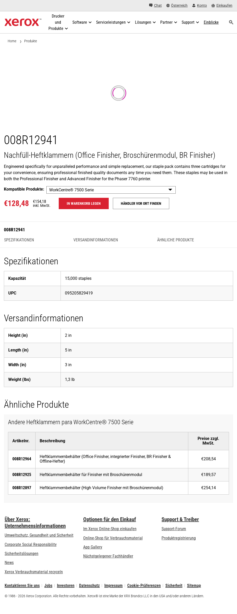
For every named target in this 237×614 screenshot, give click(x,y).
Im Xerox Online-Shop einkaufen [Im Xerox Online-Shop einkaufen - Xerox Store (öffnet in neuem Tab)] (110, 528)
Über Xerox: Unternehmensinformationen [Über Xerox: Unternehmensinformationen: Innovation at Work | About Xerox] (35, 522)
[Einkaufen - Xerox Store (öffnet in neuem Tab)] (221, 5)
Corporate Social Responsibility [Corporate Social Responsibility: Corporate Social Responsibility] (31, 544)
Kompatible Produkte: (24, 189)
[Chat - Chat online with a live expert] (155, 5)
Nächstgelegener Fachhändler (108, 556)
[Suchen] (231, 22)
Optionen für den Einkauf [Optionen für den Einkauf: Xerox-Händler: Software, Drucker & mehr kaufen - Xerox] (109, 519)
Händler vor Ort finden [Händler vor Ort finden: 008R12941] (141, 203)
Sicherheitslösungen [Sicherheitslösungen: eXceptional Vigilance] (21, 553)
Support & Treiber (180, 519)
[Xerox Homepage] (23, 22)
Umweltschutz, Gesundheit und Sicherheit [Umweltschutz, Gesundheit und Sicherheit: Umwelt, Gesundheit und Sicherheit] (39, 535)
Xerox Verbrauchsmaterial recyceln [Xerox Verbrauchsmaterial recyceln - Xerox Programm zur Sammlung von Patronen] (34, 571)
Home (12, 41)
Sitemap (194, 585)
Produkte (30, 41)
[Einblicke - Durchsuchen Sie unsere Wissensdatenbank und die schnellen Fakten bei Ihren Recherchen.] (211, 22)
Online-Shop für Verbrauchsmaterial (113, 538)
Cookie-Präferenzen (144, 585)
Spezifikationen (19, 240)
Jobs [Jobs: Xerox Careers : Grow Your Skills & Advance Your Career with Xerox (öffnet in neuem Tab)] (48, 585)
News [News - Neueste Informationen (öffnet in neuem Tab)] (9, 562)
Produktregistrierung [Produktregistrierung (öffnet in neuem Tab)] (179, 538)
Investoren (65, 585)
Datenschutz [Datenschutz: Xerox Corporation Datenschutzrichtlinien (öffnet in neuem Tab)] (89, 585)
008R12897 (21, 487)
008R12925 (21, 474)
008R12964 (21, 458)
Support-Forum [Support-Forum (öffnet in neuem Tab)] (174, 528)
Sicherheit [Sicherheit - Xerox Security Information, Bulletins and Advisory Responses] (173, 585)
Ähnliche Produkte (175, 240)
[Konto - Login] (199, 5)
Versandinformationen (95, 240)
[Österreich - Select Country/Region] (177, 5)
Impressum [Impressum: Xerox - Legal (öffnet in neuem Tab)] (113, 585)
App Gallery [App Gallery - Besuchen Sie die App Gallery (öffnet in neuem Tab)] (92, 547)
